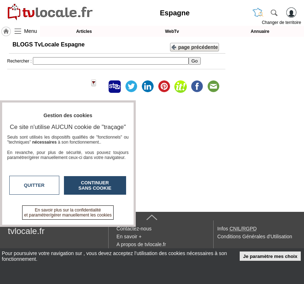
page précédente (194, 46)
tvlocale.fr (26, 231)
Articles (84, 31)
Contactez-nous (133, 228)
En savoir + (128, 236)
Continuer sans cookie (95, 185)
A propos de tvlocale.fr (141, 244)
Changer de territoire (281, 22)
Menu (30, 31)
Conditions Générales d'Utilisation (254, 236)
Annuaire (260, 31)
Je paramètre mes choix (270, 256)
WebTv (172, 31)
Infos (236, 228)
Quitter (34, 185)
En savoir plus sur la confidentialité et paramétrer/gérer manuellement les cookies (68, 213)
